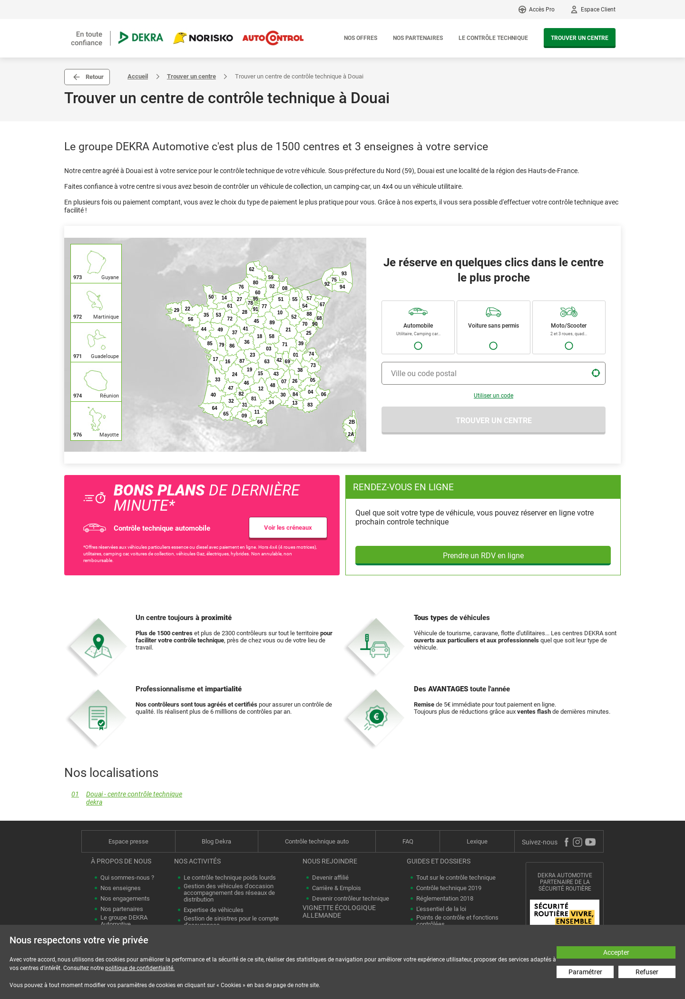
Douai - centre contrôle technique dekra (123, 798)
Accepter (616, 952)
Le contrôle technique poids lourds (230, 877)
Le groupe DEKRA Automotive (123, 921)
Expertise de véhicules (214, 910)
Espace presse (128, 841)
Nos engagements (125, 898)
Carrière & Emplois (336, 888)
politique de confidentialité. (140, 968)
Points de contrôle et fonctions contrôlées (457, 921)
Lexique (477, 841)
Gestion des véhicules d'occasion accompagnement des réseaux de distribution (229, 893)
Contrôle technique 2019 (448, 888)
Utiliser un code (493, 395)
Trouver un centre (579, 38)
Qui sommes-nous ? (127, 877)
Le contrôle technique (493, 38)
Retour (95, 76)
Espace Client (598, 9)
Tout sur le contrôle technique (456, 877)
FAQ (407, 841)
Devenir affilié (330, 877)
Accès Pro (542, 9)
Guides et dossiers (438, 861)
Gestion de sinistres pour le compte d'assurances (231, 922)
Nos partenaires (418, 38)
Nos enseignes (120, 888)
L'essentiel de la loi (441, 909)
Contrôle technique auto (317, 841)
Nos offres (360, 38)
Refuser (647, 972)
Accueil (137, 76)
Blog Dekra (216, 841)
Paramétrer (585, 972)
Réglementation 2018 (444, 898)
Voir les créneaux (288, 527)
